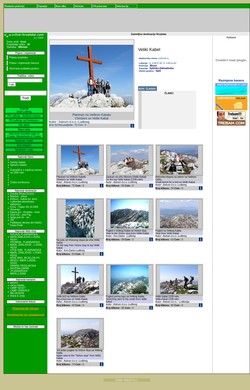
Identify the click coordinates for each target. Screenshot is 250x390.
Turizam (79, 6)
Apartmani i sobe (24, 149)
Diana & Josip (17, 295)
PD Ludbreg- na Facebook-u (24, 120)
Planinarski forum (26, 308)
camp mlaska (17, 285)
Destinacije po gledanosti (25, 315)
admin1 (14, 282)
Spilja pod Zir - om (20, 217)
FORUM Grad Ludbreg (24, 110)
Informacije (122, 6)
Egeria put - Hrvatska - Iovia (25, 212)
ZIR (12, 220)
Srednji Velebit (17, 162)
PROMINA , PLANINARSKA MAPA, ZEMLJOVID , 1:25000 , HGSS (26, 245)
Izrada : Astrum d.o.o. (126, 380)
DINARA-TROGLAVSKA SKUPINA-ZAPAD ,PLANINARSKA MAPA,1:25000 (23, 269)
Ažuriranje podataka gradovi (24, 68)
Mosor (153, 65)
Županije (42, 6)
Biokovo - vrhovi (18, 196)
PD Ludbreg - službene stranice (24, 116)
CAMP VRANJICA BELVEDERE (19, 291)
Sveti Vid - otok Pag (20, 214)
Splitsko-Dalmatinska (162, 68)
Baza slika (61, 6)
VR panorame (100, 6)
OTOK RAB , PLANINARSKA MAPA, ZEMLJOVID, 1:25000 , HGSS (26, 253)
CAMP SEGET (18, 288)
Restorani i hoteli (24, 140)
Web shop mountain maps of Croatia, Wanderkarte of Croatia (24, 135)
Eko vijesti (24, 125)
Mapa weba (24, 129)
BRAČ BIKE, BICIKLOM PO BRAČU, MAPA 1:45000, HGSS (25, 260)
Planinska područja (15, 6)
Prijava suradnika (18, 57)
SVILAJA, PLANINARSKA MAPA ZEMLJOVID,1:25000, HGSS (25, 237)
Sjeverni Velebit (18, 165)
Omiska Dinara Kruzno (22, 193)
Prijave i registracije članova (24, 63)
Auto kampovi (24, 145)
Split (158, 71)
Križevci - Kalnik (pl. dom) (23, 199)
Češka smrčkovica (20, 182)
